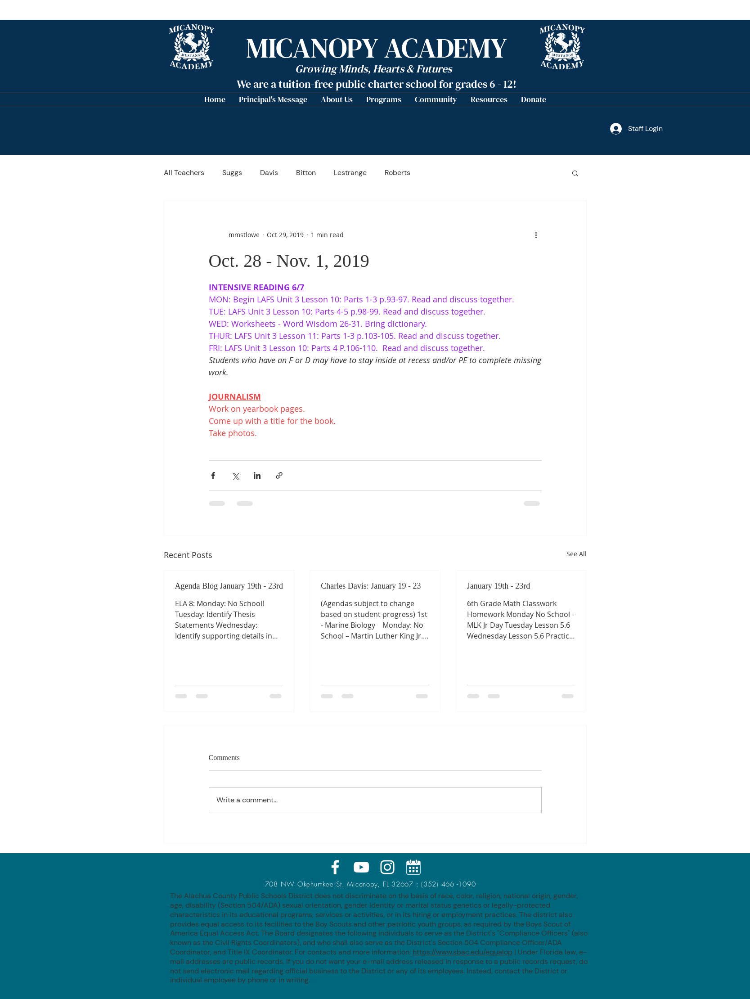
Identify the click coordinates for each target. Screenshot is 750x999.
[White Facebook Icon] (335, 867)
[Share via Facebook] (213, 475)
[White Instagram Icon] (387, 867)
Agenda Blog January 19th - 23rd (229, 585)
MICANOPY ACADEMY (376, 48)
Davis (269, 172)
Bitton (306, 172)
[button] (336, 99)
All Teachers (184, 172)
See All (576, 553)
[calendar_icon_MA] (413, 867)
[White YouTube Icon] (361, 867)
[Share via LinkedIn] (257, 475)
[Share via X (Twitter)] (235, 475)
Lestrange (350, 172)
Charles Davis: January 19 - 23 (371, 585)
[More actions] (536, 234)
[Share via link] (279, 475)
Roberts (397, 172)
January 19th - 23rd (498, 585)
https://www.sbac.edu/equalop (462, 952)
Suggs (232, 172)
